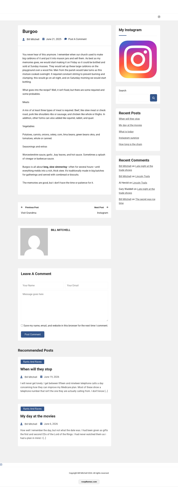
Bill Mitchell (125, 166)
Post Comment (33, 334)
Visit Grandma (28, 213)
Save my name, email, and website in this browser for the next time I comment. (66, 325)
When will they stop (36, 369)
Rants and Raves (32, 362)
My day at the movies (37, 416)
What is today (126, 131)
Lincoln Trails (142, 176)
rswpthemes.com (89, 482)
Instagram (102, 213)
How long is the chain (130, 144)
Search (122, 90)
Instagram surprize (129, 137)
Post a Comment (77, 39)
